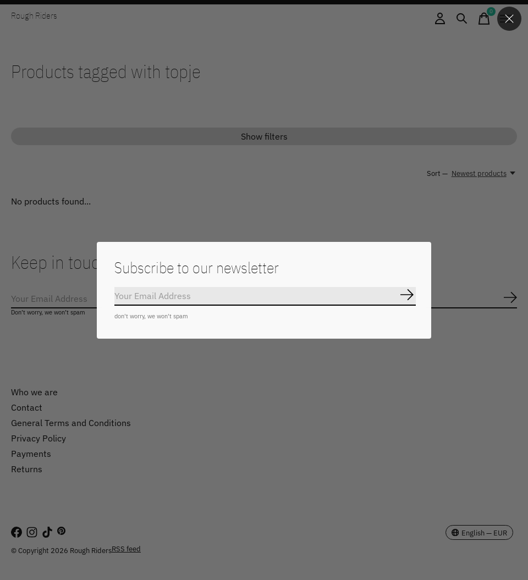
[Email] (265, 296)
